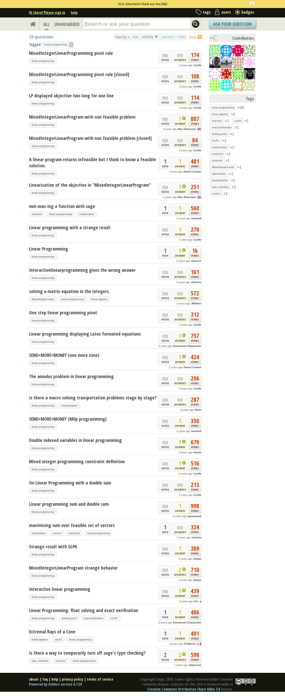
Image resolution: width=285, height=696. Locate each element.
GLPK (114, 618)
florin (198, 409)
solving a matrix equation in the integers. (69, 291)
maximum (74, 533)
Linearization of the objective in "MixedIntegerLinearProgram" (90, 185)
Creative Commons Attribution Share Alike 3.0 (183, 689)
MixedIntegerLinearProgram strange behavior (73, 568)
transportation (69, 405)
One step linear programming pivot (63, 312)
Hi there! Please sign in (47, 12)
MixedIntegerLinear (43, 299)
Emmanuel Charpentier (187, 346)
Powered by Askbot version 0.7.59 (55, 684)
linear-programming (43, 61)
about (34, 679)
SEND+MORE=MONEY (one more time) (64, 355)
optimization (39, 533)
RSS (192, 37)
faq (45, 679)
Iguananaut (194, 516)
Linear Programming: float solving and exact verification (83, 610)
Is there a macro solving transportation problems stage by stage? (92, 397)
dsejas (197, 558)
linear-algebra (99, 299)
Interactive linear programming (59, 589)
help (74, 12)
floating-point (68, 618)
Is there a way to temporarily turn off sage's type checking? (87, 653)
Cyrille (197, 65)
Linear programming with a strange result (70, 227)
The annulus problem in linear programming (71, 376)
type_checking (40, 660)
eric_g (197, 601)
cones (58, 639)
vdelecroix (195, 665)
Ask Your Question (232, 24)
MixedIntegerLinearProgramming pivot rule (71, 53)
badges (248, 12)
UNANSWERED (67, 24)
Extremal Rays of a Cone (52, 631)
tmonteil (196, 218)
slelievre (196, 260)
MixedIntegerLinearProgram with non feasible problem (82, 117)
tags (207, 12)
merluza (196, 537)
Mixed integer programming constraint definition (77, 461)
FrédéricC (190, 643)
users (226, 12)
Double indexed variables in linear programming (75, 440)
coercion (60, 660)
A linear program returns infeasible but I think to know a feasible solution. (92, 162)
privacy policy (72, 679)
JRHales (196, 303)
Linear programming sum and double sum (69, 504)
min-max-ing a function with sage (62, 206)
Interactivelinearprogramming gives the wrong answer (82, 270)
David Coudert (192, 171)
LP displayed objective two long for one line (71, 95)
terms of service (100, 679)
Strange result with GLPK (53, 546)
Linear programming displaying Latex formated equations (85, 334)
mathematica (86, 214)
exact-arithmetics (93, 618)
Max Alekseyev (187, 129)
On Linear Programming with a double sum (70, 483)
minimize (37, 214)
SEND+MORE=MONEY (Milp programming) (68, 419)
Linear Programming (48, 249)
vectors (57, 533)
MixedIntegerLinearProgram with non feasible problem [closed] (90, 138)
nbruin (197, 452)
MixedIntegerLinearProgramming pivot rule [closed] (79, 74)
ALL (46, 24)
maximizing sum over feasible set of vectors (72, 525)
